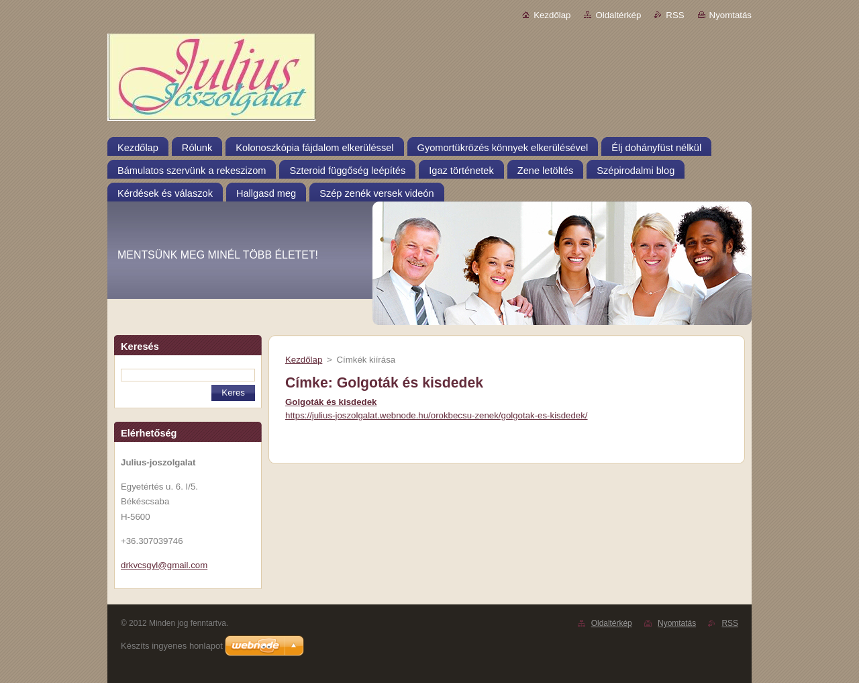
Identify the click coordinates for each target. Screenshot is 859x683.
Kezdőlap (552, 15)
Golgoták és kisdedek (330, 402)
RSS (675, 15)
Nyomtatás (730, 15)
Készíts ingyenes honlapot (172, 646)
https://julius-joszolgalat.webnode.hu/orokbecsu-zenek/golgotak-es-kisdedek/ (436, 415)
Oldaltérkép (618, 15)
